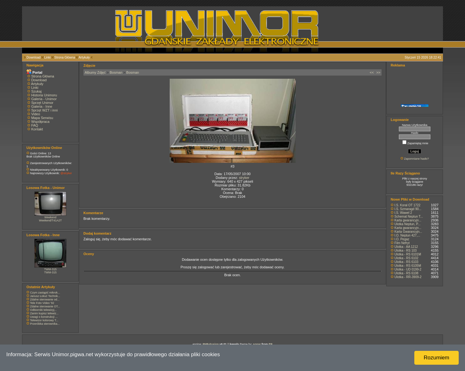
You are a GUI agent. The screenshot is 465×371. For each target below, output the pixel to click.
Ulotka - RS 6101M (407, 254)
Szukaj (36, 91)
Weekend (50, 217)
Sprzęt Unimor (42, 103)
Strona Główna (64, 57)
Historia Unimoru (44, 95)
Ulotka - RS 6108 (406, 273)
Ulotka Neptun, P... (407, 224)
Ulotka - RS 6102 (406, 258)
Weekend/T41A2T (50, 220)
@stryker (66, 173)
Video (35, 114)
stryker (244, 178)
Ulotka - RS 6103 (406, 262)
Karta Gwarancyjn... (408, 231)
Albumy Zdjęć (95, 72)
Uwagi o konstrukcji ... (44, 316)
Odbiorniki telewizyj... (43, 309)
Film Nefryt (402, 243)
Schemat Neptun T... (408, 216)
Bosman (116, 72)
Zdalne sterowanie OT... (45, 306)
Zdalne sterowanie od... (45, 299)
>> (378, 72)
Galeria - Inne (41, 106)
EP (270, 344)
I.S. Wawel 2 (403, 212)
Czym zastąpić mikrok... (45, 292)
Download (33, 57)
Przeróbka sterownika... (45, 323)
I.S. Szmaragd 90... (408, 209)
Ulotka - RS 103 (405, 250)
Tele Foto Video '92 (42, 303)
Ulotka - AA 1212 (406, 246)
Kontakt (37, 129)
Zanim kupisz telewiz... (44, 313)
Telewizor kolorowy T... (44, 320)
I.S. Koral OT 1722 (407, 205)
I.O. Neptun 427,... (407, 235)
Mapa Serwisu (42, 118)
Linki (47, 57)
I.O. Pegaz (401, 239)
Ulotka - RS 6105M (407, 265)
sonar (257, 344)
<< (372, 72)
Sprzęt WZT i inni (44, 110)
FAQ (34, 125)
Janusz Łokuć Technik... (45, 296)
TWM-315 (50, 269)
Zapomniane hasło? (416, 158)
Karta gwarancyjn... (408, 220)
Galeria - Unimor (44, 99)
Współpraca (40, 121)
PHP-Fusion (211, 344)
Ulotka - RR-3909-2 (408, 277)
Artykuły (84, 57)
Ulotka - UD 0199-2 (408, 269)
